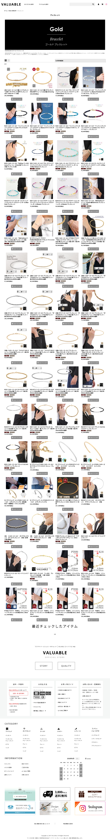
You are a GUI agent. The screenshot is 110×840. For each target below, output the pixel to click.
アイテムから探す (43, 4)
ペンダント (8, 735)
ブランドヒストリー (97, 745)
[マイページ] (98, 4)
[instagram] (106, 4)
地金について (62, 702)
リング (7, 747)
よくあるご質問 (63, 710)
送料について (8, 775)
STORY (44, 665)
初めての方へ (25, 764)
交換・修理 (61, 694)
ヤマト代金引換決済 (40, 702)
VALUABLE (11, 4)
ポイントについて (9, 771)
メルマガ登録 (8, 767)
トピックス (7, 764)
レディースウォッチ (96, 738)
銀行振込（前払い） (40, 711)
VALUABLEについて (64, 698)
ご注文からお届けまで (64, 690)
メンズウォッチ (95, 735)
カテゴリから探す (29, 4)
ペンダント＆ (9, 740)
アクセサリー (95, 742)
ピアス (7, 744)
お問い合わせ (86, 696)
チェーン (25, 744)
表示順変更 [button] (59, 61)
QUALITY (66, 665)
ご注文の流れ (25, 767)
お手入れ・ (64, 706)
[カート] (102, 4)
